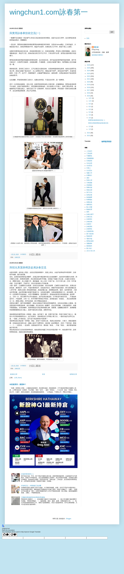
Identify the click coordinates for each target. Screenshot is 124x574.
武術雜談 (89, 185)
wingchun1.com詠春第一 (49, 12)
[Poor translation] (13, 535)
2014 (88, 133)
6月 (90, 109)
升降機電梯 (90, 158)
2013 (88, 135)
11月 (90, 101)
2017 (88, 90)
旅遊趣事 (89, 197)
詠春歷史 (89, 229)
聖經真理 (89, 236)
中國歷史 (89, 156)
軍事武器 (89, 187)
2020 (88, 82)
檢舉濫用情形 (106, 141)
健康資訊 (89, 204)
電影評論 (89, 239)
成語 (87, 178)
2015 (88, 96)
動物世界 (89, 209)
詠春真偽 (89, 221)
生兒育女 (89, 170)
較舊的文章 (73, 374)
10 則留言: (23, 365)
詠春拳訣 (89, 219)
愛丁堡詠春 (90, 234)
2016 (88, 93)
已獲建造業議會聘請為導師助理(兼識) (33, 497)
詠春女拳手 (90, 214)
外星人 (88, 168)
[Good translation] (6, 535)
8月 (90, 106)
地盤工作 (89, 173)
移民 (87, 212)
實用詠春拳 (90, 241)
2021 (88, 79)
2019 (88, 84)
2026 (88, 65)
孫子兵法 (89, 192)
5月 (90, 112)
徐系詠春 (89, 195)
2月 (90, 126)
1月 (90, 129)
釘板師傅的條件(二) (27, 474)
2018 (88, 87)
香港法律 (89, 190)
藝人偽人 (89, 248)
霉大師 (96, 47)
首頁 (43, 374)
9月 (90, 104)
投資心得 (89, 180)
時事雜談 (89, 199)
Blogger (68, 518)
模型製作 (89, 246)
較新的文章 (13, 374)
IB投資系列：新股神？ (18, 384)
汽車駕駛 (89, 183)
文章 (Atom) (18, 378)
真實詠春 (89, 202)
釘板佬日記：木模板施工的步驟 (31, 485)
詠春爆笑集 (90, 231)
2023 (88, 73)
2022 (88, 76)
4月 (90, 115)
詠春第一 (89, 224)
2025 (88, 68)
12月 (90, 98)
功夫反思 (89, 163)
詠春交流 (17, 257)
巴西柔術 (89, 161)
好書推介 (89, 175)
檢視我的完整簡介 (97, 55)
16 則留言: (23, 254)
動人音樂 (89, 207)
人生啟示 (89, 151)
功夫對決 (89, 165)
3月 (90, 118)
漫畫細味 (89, 243)
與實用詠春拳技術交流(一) (25, 33)
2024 (88, 70)
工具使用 (89, 153)
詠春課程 (89, 226)
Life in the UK (90, 251)
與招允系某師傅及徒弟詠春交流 (28, 267)
